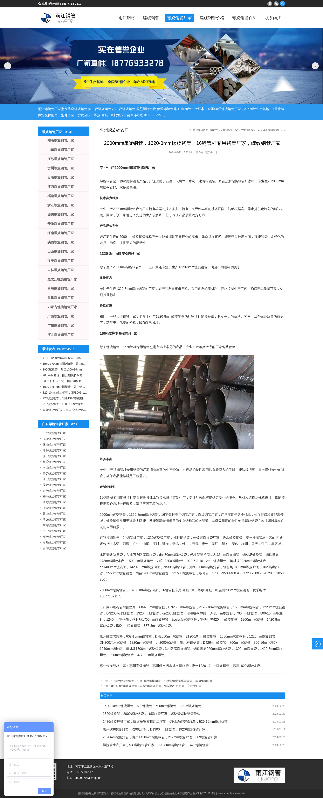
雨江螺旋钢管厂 (58, 18)
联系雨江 (272, 17)
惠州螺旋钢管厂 (114, 130)
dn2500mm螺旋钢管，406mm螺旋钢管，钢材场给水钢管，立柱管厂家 (156, 686)
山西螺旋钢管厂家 (60, 251)
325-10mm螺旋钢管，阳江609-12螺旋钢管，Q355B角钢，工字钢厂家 (87, 392)
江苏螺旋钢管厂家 (60, 159)
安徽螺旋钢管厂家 (60, 223)
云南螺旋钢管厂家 (60, 177)
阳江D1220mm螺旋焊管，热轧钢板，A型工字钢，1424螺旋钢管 (84, 358)
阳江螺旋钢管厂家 (54, 513)
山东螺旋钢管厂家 (60, 149)
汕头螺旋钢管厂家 (54, 450)
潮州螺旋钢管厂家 (54, 536)
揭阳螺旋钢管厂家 (54, 542)
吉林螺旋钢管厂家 (60, 270)
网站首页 (215, 130)
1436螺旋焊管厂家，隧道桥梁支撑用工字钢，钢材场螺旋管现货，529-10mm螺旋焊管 (165, 721)
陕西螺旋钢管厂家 (60, 242)
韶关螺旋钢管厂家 (54, 461)
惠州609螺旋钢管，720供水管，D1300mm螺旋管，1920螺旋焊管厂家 (154, 729)
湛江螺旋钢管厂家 (54, 467)
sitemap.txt (239, 793)
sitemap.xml (224, 793)
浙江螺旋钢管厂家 (60, 205)
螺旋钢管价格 (211, 17)
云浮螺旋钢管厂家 (54, 548)
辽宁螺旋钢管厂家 (60, 261)
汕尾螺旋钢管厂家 (54, 502)
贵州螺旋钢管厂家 (60, 168)
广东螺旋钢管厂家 (250, 130)
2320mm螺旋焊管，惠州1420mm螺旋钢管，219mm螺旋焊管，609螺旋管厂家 (160, 737)
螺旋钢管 (149, 17)
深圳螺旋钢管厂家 (54, 438)
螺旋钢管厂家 (178, 17)
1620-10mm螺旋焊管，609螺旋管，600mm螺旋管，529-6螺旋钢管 (152, 706)
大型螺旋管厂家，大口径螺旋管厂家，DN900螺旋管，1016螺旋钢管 (86, 409)
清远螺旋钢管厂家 (54, 519)
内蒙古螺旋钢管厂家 (62, 307)
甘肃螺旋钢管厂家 (60, 298)
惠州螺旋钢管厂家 (273, 130)
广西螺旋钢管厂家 (60, 316)
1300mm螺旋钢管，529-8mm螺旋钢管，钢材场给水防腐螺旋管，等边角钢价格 (162, 681)
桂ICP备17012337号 (204, 793)
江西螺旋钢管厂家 (60, 186)
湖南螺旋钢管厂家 (60, 140)
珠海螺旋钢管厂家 (54, 444)
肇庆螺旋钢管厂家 (54, 473)
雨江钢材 (124, 17)
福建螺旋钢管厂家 (60, 196)
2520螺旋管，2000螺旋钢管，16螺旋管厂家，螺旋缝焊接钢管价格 (151, 714)
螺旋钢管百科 (244, 17)
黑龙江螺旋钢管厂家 (62, 279)
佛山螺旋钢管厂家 (54, 456)
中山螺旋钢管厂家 (54, 531)
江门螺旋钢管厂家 (54, 479)
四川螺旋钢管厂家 (60, 214)
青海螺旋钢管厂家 (60, 288)
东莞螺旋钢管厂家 (54, 525)
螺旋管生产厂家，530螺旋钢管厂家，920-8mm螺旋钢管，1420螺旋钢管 (156, 745)
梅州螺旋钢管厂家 (54, 496)
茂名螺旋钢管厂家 (54, 485)
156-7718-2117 (71, 3)
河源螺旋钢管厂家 (54, 508)
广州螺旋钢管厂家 (54, 433)
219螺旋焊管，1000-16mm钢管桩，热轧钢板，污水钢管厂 (80, 404)
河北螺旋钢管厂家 (60, 335)
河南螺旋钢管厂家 (60, 233)
